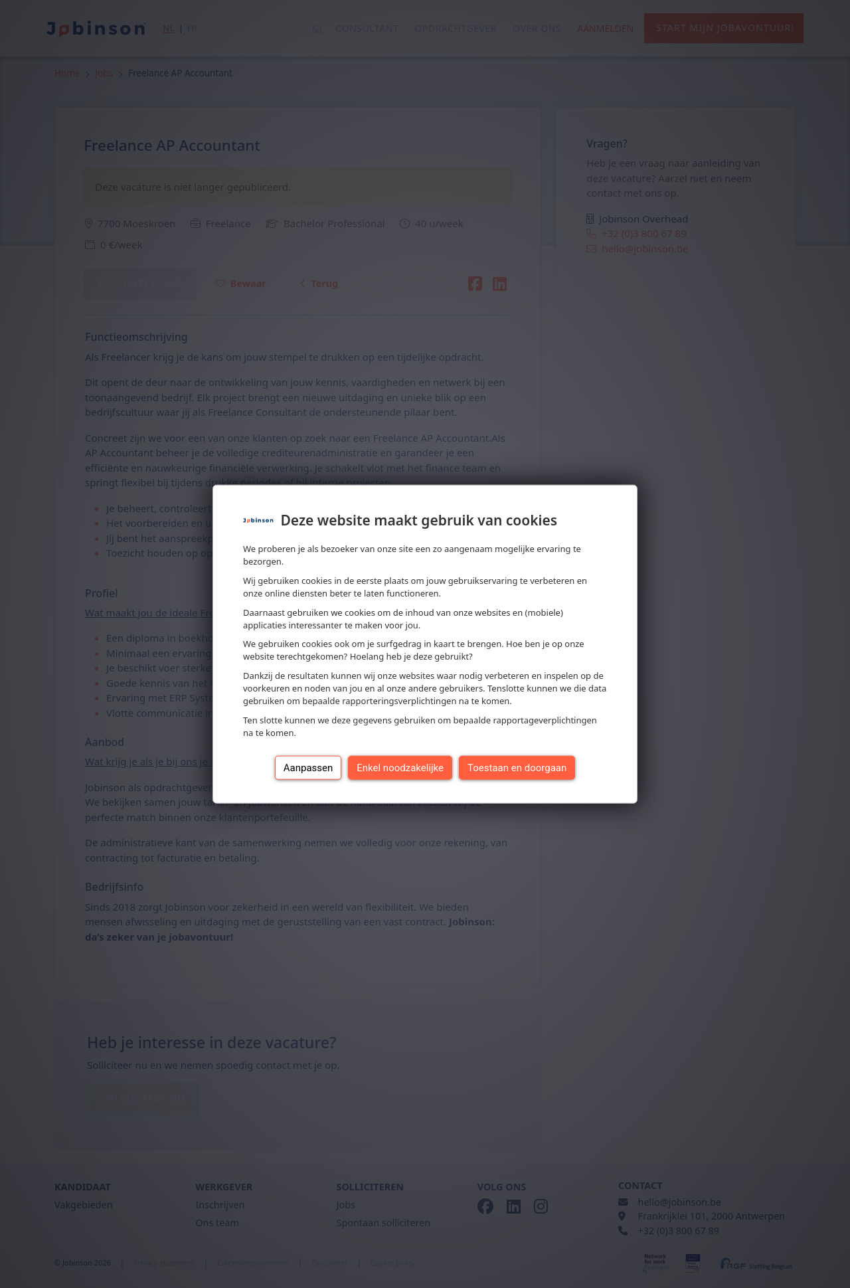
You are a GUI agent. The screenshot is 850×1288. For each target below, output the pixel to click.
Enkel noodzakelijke (400, 767)
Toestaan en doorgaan (517, 767)
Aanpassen (308, 767)
